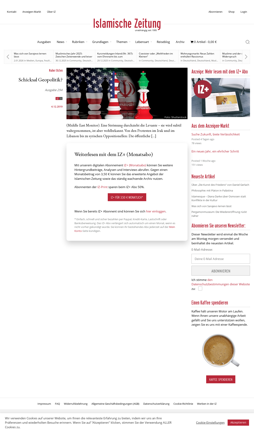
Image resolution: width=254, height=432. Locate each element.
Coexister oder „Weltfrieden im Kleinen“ (156, 55)
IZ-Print (102, 187)
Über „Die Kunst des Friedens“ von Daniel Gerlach (220, 185)
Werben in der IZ (206, 403)
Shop (231, 11)
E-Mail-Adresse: (202, 249)
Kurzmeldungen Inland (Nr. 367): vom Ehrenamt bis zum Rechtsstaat (115, 56)
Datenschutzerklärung (156, 403)
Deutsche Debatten (92, 60)
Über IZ (51, 11)
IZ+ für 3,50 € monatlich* (127, 197)
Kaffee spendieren (220, 379)
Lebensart (142, 42)
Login (244, 11)
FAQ (57, 403)
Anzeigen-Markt (31, 11)
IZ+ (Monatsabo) (135, 165)
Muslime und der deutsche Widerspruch (237, 55)
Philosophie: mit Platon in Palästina (212, 190)
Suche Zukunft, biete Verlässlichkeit (215, 134)
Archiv (180, 42)
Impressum (44, 403)
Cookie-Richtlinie (183, 403)
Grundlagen (100, 42)
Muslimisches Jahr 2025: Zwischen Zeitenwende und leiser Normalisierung (74, 56)
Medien (30, 60)
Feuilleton (49, 60)
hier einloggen (155, 211)
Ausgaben (44, 42)
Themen (121, 42)
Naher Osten (56, 70)
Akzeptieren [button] (238, 422)
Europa (39, 60)
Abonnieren (215, 11)
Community (75, 60)
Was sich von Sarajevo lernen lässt (30, 55)
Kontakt (11, 11)
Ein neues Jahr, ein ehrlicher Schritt (215, 151)
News (60, 42)
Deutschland (130, 60)
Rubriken (78, 42)
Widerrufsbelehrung (76, 403)
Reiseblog (163, 42)
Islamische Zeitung (127, 23)
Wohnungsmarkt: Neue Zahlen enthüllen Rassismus (197, 55)
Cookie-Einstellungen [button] (210, 422)
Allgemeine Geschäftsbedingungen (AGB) (115, 403)
